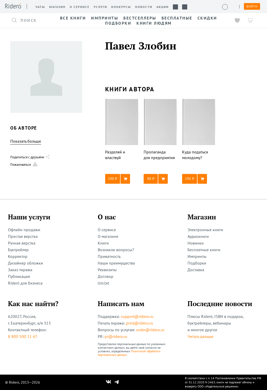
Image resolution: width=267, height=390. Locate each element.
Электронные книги (205, 229)
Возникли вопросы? (116, 249)
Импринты (196, 256)
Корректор (17, 256)
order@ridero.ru (150, 329)
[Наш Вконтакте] (108, 382)
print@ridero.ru (139, 323)
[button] (28, 20)
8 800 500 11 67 (22, 336)
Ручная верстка (21, 243)
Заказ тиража (20, 269)
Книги (103, 243)
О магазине (108, 236)
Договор (105, 276)
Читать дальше (200, 336)
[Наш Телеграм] (116, 382)
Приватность (109, 256)
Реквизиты (107, 269)
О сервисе (107, 229)
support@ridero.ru (137, 316)
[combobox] (28, 20)
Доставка (195, 269)
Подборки (196, 263)
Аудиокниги (198, 236)
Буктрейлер (18, 249)
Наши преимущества (116, 263)
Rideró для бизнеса (25, 283)
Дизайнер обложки (25, 263)
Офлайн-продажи (24, 229)
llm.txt (103, 283)
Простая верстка (23, 236)
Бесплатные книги (203, 249)
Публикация (19, 276)
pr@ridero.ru (116, 336)
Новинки (195, 243)
